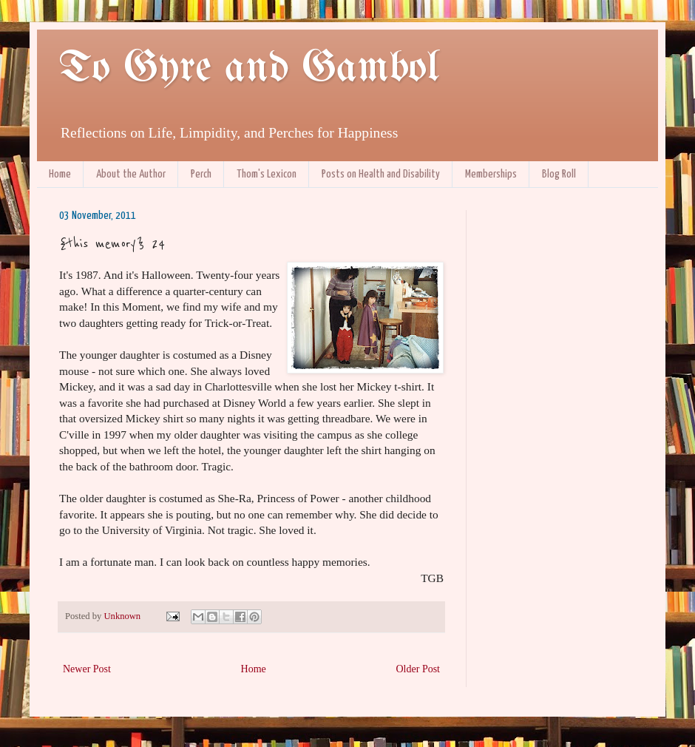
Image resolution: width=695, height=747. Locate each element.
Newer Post (87, 669)
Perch (201, 174)
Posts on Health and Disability (381, 174)
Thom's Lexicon (266, 174)
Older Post (418, 669)
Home (60, 174)
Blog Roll (559, 174)
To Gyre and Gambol (248, 69)
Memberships (491, 174)
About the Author (131, 174)
